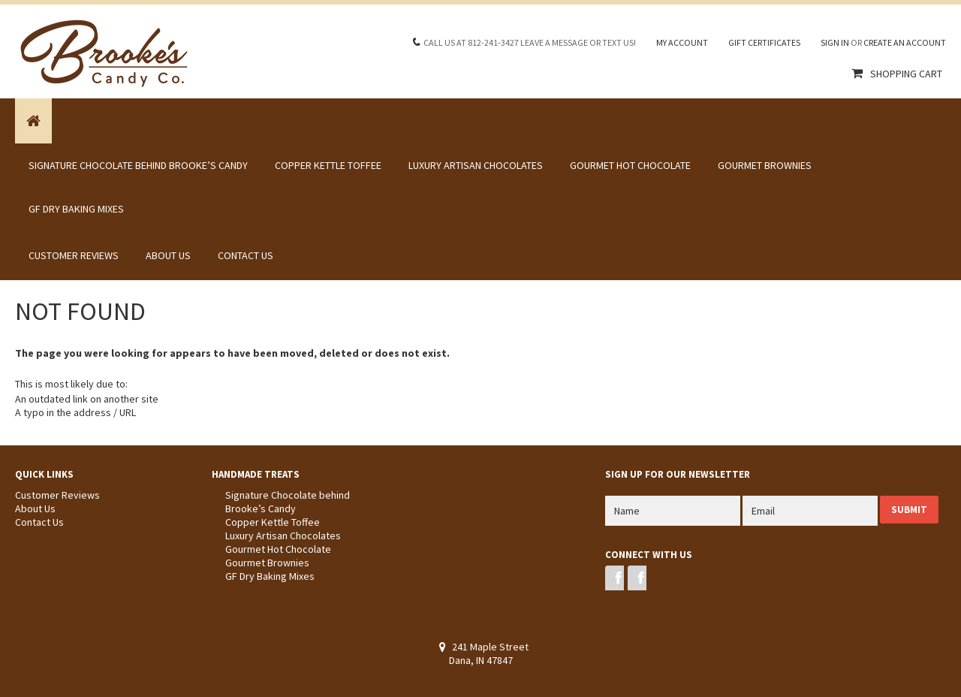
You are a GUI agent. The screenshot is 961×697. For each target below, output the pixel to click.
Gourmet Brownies (765, 165)
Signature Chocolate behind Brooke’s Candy (138, 165)
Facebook (614, 578)
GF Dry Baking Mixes (76, 209)
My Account (682, 42)
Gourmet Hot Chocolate (630, 165)
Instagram (637, 578)
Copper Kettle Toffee (328, 165)
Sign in (835, 42)
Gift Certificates (764, 42)
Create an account (904, 42)
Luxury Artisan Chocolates (475, 165)
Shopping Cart (906, 73)
